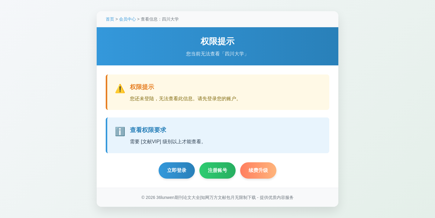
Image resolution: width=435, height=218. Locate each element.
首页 (110, 19)
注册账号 (217, 170)
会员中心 (127, 19)
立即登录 (176, 170)
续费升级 (258, 170)
